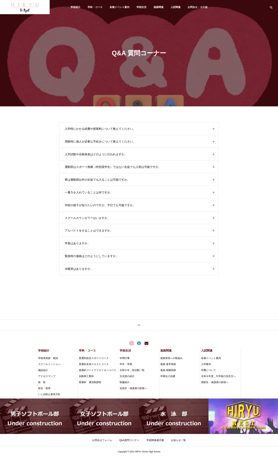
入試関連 (175, 7)
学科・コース (95, 7)
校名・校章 (44, 388)
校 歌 (42, 382)
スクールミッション (49, 364)
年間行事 (125, 358)
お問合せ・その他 (197, 7)
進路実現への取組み (171, 358)
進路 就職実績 (168, 370)
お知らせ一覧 (178, 440)
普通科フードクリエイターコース (97, 370)
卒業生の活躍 (167, 376)
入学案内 (206, 364)
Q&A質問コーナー (129, 440)
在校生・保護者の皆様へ (133, 388)
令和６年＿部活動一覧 (132, 370)
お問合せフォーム (102, 440)
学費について (208, 370)
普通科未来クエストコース (94, 364)
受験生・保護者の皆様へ (214, 382)
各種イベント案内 (119, 7)
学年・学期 (126, 364)
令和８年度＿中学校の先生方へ (218, 376)
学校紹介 (75, 7)
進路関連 (158, 7)
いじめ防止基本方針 (49, 394)
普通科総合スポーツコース (94, 358)
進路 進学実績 (168, 364)
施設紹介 (43, 370)
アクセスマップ (46, 376)
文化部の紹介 (127, 376)
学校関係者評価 (155, 440)
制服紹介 (125, 382)
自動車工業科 (86, 376)
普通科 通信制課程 (90, 382)
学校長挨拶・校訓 (48, 358)
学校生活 (141, 7)
